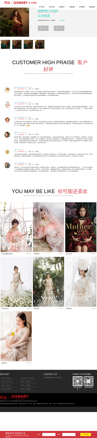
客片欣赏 (52, 7)
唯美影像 (92, 7)
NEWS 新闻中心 (6, 385)
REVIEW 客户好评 (6, 381)
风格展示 (62, 7)
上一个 (43, 28)
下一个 (59, 28)
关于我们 (42, 7)
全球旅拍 (82, 7)
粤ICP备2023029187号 (30, 401)
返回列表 (62, 20)
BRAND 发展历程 (26, 389)
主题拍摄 (72, 7)
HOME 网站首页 (6, 378)
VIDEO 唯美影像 (26, 381)
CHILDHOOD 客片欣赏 (27, 378)
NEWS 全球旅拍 (25, 385)
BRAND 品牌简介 (6, 389)
